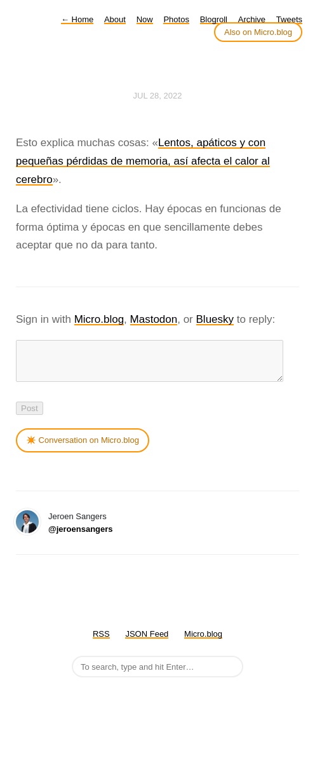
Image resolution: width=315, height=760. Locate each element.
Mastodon (154, 319)
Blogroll (213, 19)
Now (145, 19)
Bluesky (215, 319)
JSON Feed (146, 641)
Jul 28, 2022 (157, 95)
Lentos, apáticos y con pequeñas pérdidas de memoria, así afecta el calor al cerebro (143, 161)
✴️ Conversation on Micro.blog (82, 447)
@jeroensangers (80, 536)
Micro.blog (99, 319)
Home (77, 19)
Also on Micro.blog (258, 32)
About (115, 19)
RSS (101, 641)
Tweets (289, 19)
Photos (176, 19)
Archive (251, 19)
